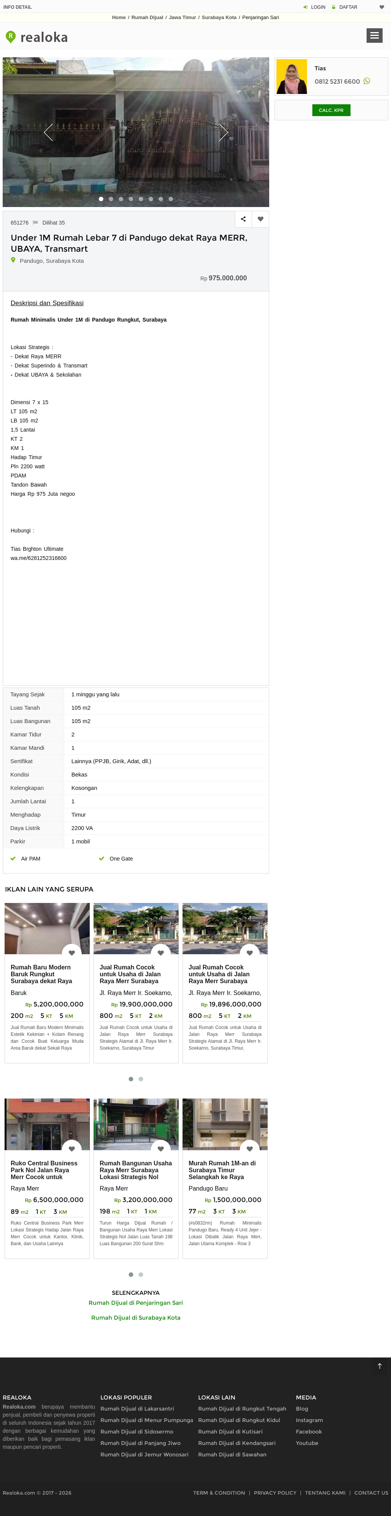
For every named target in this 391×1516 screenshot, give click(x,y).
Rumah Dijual (147, 17)
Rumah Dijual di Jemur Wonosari (144, 1454)
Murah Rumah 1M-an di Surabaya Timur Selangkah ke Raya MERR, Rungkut (222, 1173)
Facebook (309, 1431)
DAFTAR (348, 7)
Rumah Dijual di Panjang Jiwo (140, 1443)
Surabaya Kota (219, 17)
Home (119, 17)
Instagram (309, 1420)
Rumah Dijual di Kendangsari (237, 1443)
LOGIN (318, 7)
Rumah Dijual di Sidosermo (136, 1431)
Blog (302, 1408)
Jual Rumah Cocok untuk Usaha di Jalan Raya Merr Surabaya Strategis (130, 977)
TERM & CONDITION (219, 1493)
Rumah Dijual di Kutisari (230, 1431)
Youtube (307, 1443)
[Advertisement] (136, 619)
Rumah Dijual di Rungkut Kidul (239, 1420)
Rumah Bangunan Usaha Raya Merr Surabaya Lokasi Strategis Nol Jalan (136, 1173)
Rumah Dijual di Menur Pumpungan (148, 1420)
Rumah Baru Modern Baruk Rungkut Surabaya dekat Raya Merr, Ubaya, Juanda (41, 977)
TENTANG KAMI (325, 1493)
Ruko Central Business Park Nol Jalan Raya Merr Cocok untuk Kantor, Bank (44, 1173)
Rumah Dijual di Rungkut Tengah (242, 1408)
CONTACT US (371, 1493)
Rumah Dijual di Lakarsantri (137, 1408)
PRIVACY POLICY (275, 1493)
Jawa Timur (182, 17)
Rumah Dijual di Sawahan (232, 1454)
